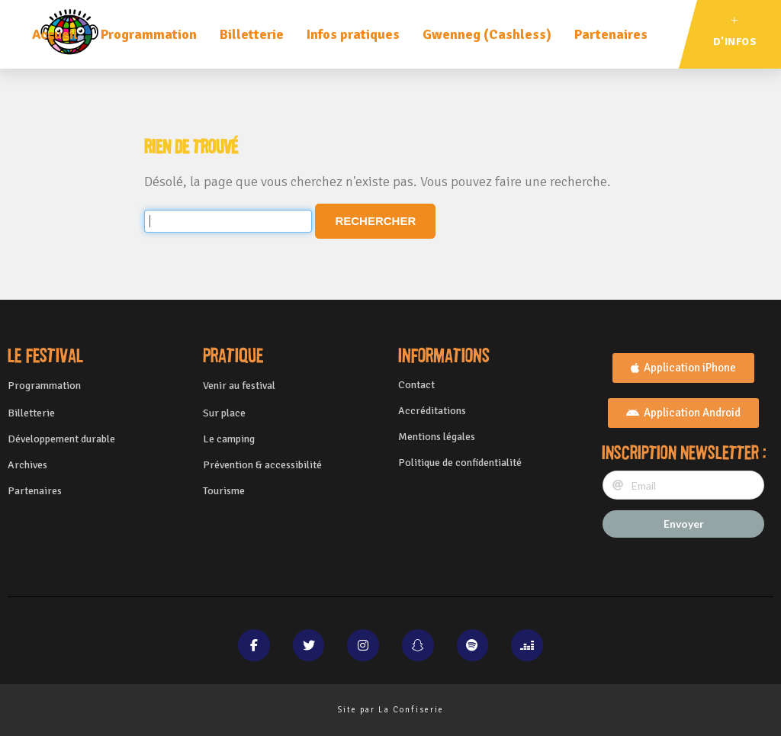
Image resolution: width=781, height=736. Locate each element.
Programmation (149, 34)
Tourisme (224, 490)
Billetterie (252, 34)
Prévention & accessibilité (262, 464)
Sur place (224, 413)
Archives (27, 464)
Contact (416, 384)
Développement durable (61, 438)
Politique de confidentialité (460, 462)
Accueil (55, 34)
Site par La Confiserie (390, 710)
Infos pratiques (353, 34)
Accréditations (432, 410)
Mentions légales (436, 436)
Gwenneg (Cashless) (487, 34)
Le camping (229, 438)
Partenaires (611, 34)
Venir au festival (239, 385)
